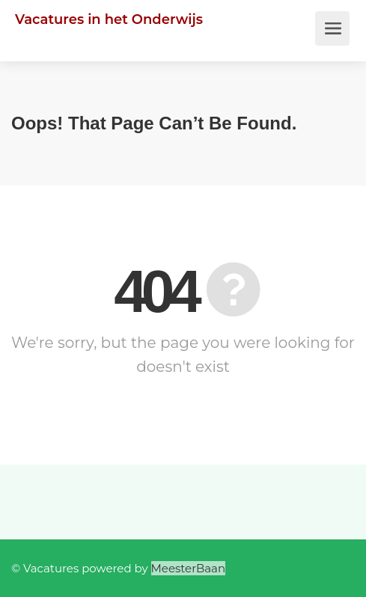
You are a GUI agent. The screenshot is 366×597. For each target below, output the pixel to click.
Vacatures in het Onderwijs (109, 19)
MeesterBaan (188, 568)
